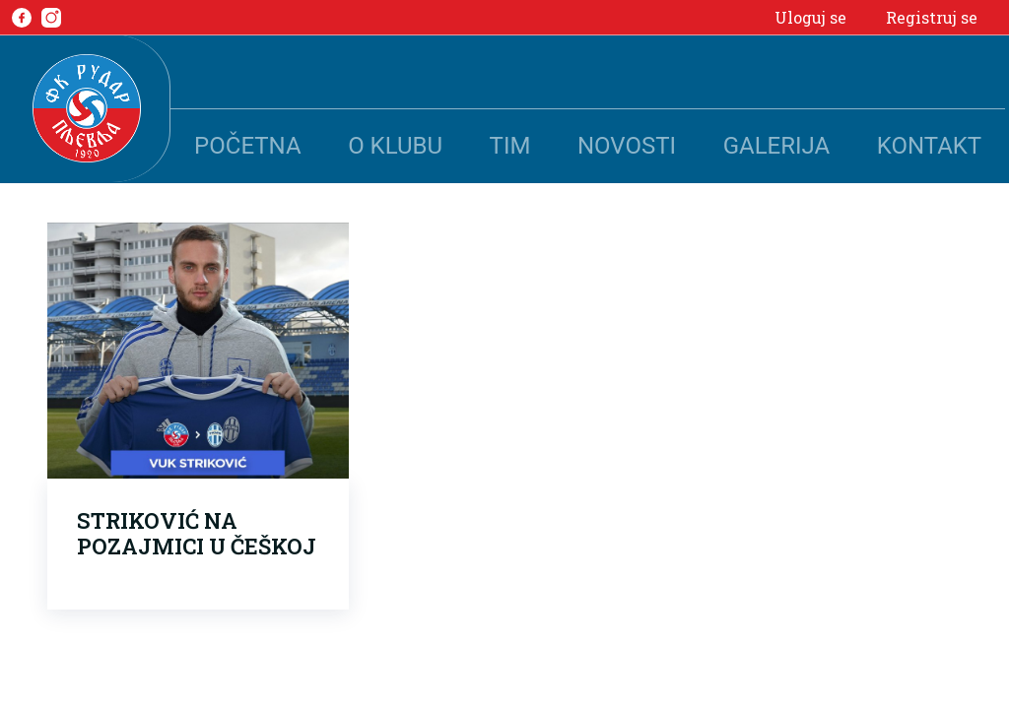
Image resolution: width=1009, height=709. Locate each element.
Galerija (777, 146)
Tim (510, 146)
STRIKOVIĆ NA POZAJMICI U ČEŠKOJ (196, 533)
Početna (247, 146)
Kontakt (929, 146)
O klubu (395, 146)
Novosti (626, 146)
